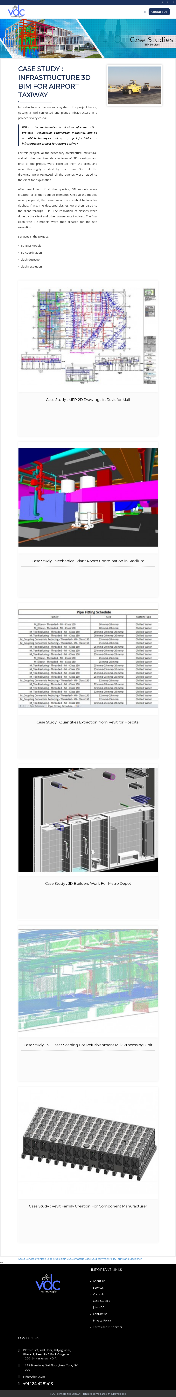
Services (31, 1259)
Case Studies (54, 1259)
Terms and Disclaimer (129, 1259)
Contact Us (159, 12)
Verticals (41, 1259)
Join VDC (67, 1259)
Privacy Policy (108, 1259)
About (22, 1259)
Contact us (78, 1259)
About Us (99, 1281)
